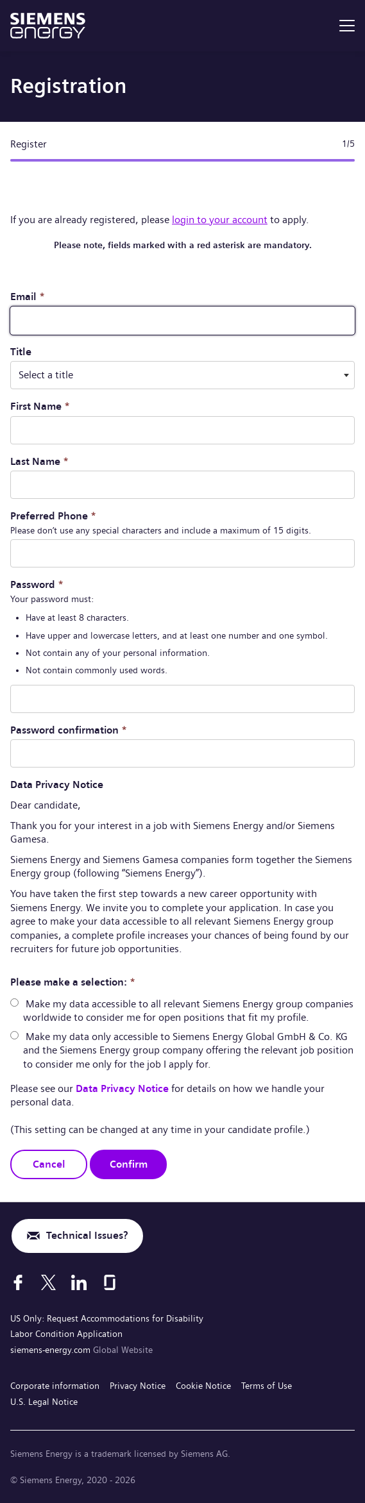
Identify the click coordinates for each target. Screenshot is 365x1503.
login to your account (219, 220)
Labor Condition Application (66, 1334)
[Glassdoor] (109, 1282)
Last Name (39, 461)
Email (27, 296)
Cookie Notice (203, 1386)
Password (37, 584)
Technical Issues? (87, 1235)
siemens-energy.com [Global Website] (51, 1350)
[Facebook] (18, 1282)
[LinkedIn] (79, 1282)
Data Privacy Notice (123, 1088)
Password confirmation (68, 730)
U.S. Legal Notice (44, 1402)
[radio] (14, 1002)
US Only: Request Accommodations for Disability (106, 1318)
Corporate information (54, 1386)
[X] (48, 1282)
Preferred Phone (53, 516)
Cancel (49, 1164)
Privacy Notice (138, 1386)
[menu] (347, 25)
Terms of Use (266, 1386)
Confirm (129, 1164)
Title (20, 352)
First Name (40, 406)
